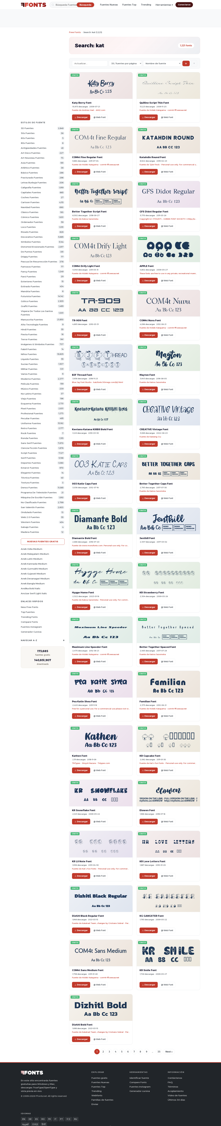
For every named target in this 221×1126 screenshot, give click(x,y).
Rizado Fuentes (29, 232)
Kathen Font (79, 755)
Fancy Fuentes (29, 271)
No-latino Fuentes (31, 393)
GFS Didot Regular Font (154, 211)
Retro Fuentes (29, 428)
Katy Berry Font (81, 102)
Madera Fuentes (30, 532)
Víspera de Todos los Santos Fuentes (37, 313)
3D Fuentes (27, 128)
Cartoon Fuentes (30, 202)
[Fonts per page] (125, 63)
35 (159, 1051)
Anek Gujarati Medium (33, 573)
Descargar (81, 117)
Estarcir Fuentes (30, 467)
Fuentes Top (129, 4)
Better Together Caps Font (156, 483)
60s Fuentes (28, 138)
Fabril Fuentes (29, 349)
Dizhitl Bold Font (82, 1024)
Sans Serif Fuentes (31, 443)
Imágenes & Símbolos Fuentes (37, 344)
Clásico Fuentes (29, 212)
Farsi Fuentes (28, 276)
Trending (146, 4)
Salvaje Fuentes (29, 527)
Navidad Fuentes (30, 207)
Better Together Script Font (89, 211)
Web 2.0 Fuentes (30, 517)
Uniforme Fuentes (31, 423)
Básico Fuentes (29, 172)
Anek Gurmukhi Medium (34, 568)
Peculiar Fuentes (30, 418)
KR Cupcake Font (150, 755)
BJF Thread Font (82, 374)
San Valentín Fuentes (32, 507)
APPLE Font (147, 266)
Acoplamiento (176, 1091)
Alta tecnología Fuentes (34, 324)
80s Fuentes (28, 143)
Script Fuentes (29, 453)
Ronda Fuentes (29, 438)
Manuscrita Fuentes (32, 319)
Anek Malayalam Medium (35, 554)
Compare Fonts (29, 622)
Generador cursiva (31, 631)
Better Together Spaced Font (158, 647)
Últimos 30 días (176, 1099)
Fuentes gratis (99, 1078)
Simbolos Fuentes (31, 241)
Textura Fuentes (30, 482)
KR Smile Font (148, 970)
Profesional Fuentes (32, 413)
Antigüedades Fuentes (33, 148)
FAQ (170, 1082)
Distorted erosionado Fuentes (37, 246)
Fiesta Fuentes (29, 334)
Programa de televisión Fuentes (39, 492)
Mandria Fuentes (30, 291)
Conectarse (184, 4)
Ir (186, 63)
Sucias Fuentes (29, 364)
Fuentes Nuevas (109, 4)
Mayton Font (147, 374)
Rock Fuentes (28, 433)
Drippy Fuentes (29, 256)
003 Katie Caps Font (84, 483)
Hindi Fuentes (28, 329)
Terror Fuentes (29, 339)
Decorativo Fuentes (32, 237)
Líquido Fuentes (30, 359)
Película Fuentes (30, 383)
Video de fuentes (177, 1095)
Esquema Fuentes (31, 403)
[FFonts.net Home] (33, 5)
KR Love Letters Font (152, 861)
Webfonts (96, 1095)
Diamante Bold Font (84, 538)
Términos (173, 1086)
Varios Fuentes (29, 374)
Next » (169, 1051)
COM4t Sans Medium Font (87, 970)
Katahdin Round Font (153, 157)
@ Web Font (99, 117)
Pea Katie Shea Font (84, 701)
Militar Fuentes (29, 369)
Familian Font (148, 701)
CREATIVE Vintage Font (154, 429)
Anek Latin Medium (31, 558)
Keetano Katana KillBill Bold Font (92, 429)
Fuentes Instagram (31, 627)
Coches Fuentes (30, 197)
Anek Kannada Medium (34, 563)
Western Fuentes (30, 522)
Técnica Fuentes (30, 477)
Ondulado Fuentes (31, 512)
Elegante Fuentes (30, 472)
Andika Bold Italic (30, 588)
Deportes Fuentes (31, 463)
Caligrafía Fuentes (31, 187)
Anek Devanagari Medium (35, 578)
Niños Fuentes (29, 354)
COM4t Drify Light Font (86, 266)
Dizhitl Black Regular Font (88, 915)
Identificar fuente (139, 1078)
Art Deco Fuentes (30, 153)
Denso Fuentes (29, 487)
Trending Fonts (29, 617)
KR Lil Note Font (82, 861)
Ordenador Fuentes (32, 222)
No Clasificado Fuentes (33, 502)
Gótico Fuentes (29, 301)
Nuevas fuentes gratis (42, 541)
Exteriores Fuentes (31, 281)
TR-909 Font (79, 320)
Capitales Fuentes (31, 192)
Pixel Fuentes (28, 408)
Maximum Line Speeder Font (89, 647)
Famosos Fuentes (30, 266)
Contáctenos (175, 1078)
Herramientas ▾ (164, 5)
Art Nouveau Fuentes (32, 158)
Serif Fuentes (28, 458)
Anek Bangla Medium (33, 583)
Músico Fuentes (29, 388)
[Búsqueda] (72, 5)
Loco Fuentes (28, 227)
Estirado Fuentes (30, 286)
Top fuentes (28, 612)
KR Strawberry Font (152, 592)
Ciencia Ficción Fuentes (34, 448)
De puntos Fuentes (31, 251)
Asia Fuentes (28, 162)
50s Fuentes (28, 133)
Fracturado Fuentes (32, 177)
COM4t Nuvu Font (150, 320)
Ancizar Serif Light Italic (34, 593)
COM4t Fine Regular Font (87, 157)
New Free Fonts (29, 607)
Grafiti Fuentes (29, 306)
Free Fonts (75, 32)
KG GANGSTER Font (152, 915)
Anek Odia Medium (31, 549)
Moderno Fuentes (30, 379)
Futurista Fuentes (30, 296)
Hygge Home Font (83, 592)
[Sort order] (162, 63)
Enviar (94, 1104)
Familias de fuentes (102, 1099)
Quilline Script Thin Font (154, 102)
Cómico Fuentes (30, 217)
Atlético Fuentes (30, 167)
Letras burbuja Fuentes (34, 182)
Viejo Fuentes (28, 398)
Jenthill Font (147, 538)
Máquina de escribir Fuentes (36, 497)
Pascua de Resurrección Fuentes (39, 261)
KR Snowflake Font (83, 810)
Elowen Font (147, 810)
